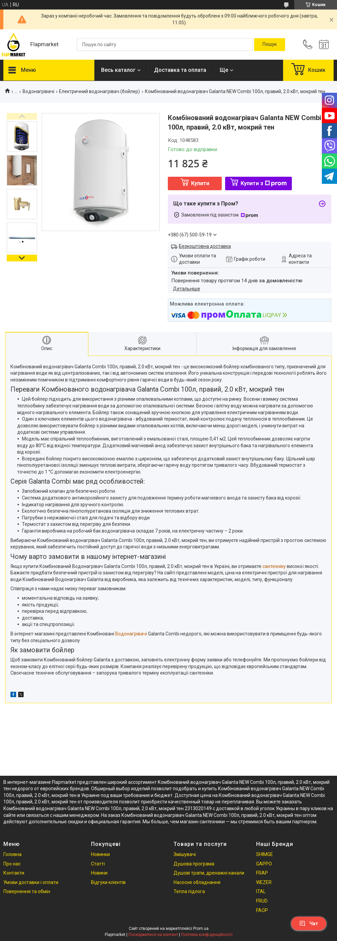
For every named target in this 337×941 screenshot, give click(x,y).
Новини (99, 873)
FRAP (262, 873)
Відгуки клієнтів (108, 882)
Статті (98, 863)
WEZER (264, 882)
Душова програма (194, 863)
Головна (12, 854)
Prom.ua (201, 928)
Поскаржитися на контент (153, 934)
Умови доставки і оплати (30, 882)
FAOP (262, 910)
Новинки (100, 854)
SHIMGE (264, 854)
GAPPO (264, 863)
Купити (200, 183)
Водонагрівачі (38, 91)
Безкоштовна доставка (205, 246)
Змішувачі (185, 854)
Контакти (13, 873)
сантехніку (274, 566)
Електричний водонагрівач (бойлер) (99, 91)
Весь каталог (118, 70)
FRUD (262, 901)
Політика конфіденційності (207, 934)
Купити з (264, 183)
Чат (308, 923)
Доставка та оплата (180, 70)
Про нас (12, 863)
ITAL (261, 891)
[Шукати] (269, 44)
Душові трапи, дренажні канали (209, 873)
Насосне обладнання (197, 882)
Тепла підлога (189, 891)
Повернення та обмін (26, 891)
